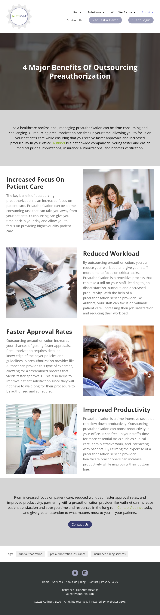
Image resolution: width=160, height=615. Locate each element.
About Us (71, 582)
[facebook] (75, 573)
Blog (83, 582)
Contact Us (75, 20)
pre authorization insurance (67, 554)
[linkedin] (85, 573)
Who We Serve (123, 12)
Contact (93, 582)
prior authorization (30, 554)
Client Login (141, 20)
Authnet (59, 143)
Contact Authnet (130, 507)
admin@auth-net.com (80, 593)
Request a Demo (105, 20)
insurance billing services (110, 554)
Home (77, 12)
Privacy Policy (109, 582)
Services (57, 582)
